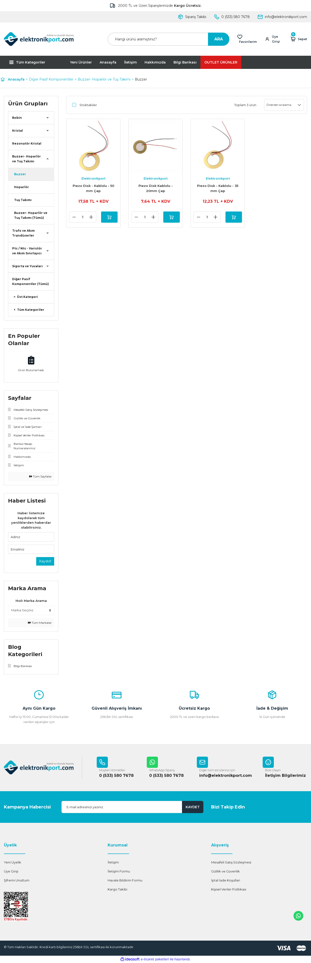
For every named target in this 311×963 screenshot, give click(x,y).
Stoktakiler (88, 105)
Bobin (17, 117)
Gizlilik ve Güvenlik (225, 871)
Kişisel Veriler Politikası (228, 889)
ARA (218, 39)
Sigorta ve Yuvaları (27, 266)
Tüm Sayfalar (40, 476)
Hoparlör (21, 187)
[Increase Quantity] (89, 217)
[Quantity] (80, 217)
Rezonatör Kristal (26, 143)
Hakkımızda (155, 62)
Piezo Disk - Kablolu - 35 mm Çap (217, 188)
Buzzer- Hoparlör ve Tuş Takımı (26, 159)
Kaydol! (45, 561)
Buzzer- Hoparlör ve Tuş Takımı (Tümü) (30, 215)
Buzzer (141, 79)
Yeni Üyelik (12, 862)
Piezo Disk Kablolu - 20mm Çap (155, 188)
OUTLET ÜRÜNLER (220, 62)
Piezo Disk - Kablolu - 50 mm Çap (93, 188)
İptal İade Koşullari (225, 880)
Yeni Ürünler (81, 62)
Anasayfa (108, 62)
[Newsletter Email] (132, 807)
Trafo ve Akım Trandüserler (23, 233)
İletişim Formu (119, 871)
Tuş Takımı (23, 200)
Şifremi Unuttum (16, 880)
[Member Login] (275, 39)
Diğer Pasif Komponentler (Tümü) (30, 281)
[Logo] (39, 39)
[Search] (168, 39)
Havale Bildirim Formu (125, 880)
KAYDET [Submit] (193, 807)
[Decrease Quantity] (72, 217)
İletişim (130, 62)
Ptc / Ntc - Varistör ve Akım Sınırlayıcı (27, 251)
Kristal (17, 130)
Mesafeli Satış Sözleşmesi (231, 862)
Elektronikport (93, 178)
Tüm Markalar (40, 622)
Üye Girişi (11, 871)
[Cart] (298, 39)
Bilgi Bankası (185, 62)
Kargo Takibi (117, 889)
